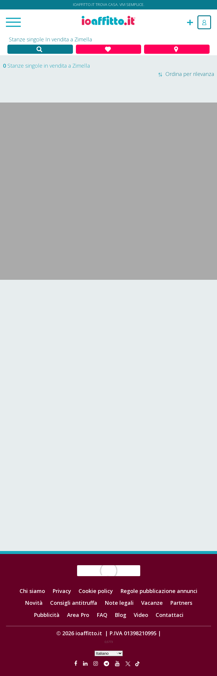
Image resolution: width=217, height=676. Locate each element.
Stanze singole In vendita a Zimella (50, 39)
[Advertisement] (108, 327)
